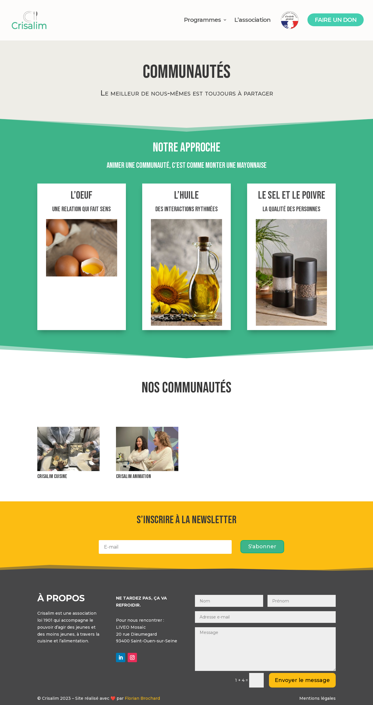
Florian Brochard (142, 698)
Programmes (202, 20)
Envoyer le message (302, 680)
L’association (252, 20)
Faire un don (335, 19)
